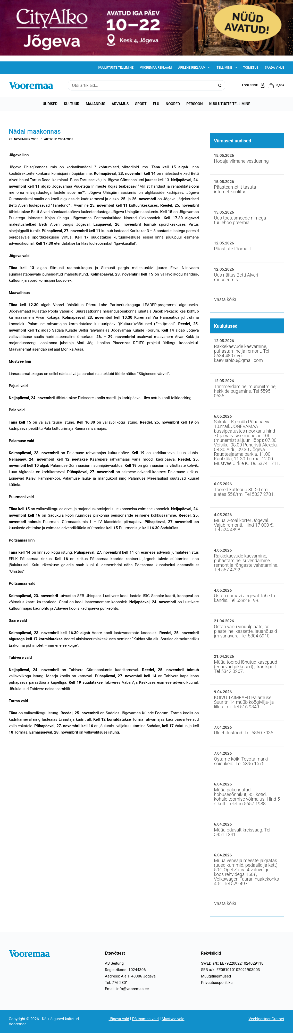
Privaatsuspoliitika (217, 982)
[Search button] (220, 85)
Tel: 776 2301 (116, 982)
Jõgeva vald (119, 1019)
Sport (140, 104)
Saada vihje (274, 67)
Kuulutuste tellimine (115, 67)
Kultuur (71, 104)
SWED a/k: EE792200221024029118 (232, 963)
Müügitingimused (216, 976)
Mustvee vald (173, 1019)
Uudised (50, 104)
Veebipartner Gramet (266, 1019)
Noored (173, 104)
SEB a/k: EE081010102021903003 (230, 969)
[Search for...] (141, 85)
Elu (156, 104)
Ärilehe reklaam (195, 68)
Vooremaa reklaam (156, 67)
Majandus (95, 104)
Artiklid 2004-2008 (58, 139)
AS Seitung (114, 963)
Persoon (194, 104)
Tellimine (228, 68)
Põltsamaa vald (145, 1019)
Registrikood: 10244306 (125, 969)
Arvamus (120, 104)
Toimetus (250, 67)
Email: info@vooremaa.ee (127, 988)
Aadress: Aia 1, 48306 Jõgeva (130, 976)
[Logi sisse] (253, 85)
